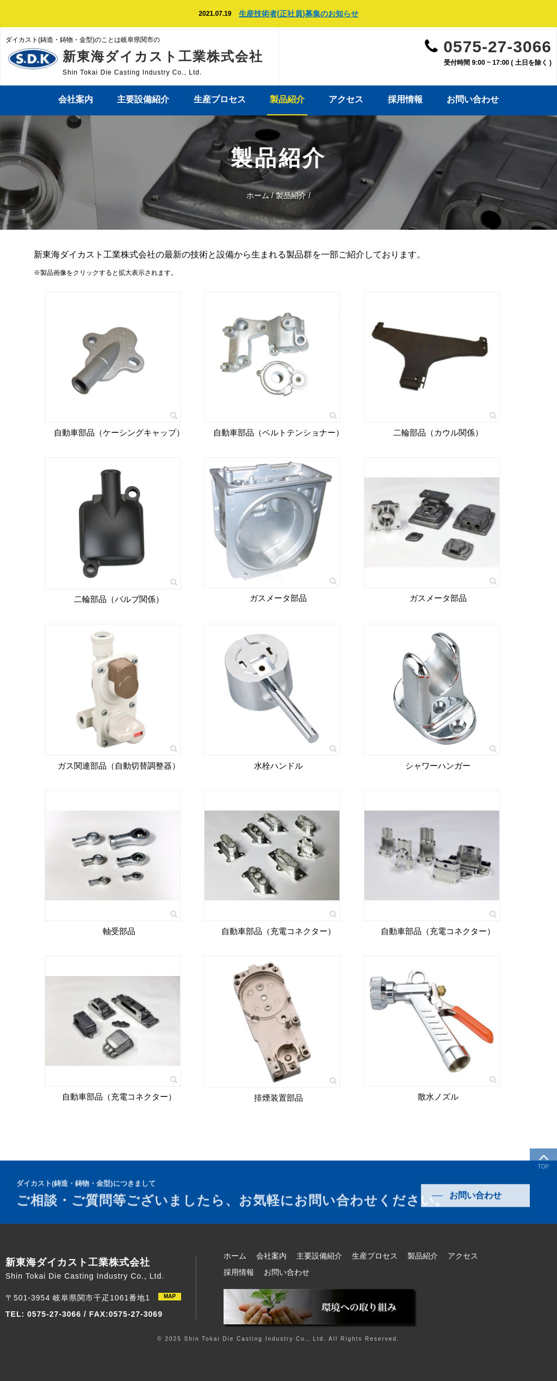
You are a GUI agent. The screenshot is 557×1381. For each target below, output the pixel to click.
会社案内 (75, 99)
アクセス (346, 99)
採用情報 (405, 99)
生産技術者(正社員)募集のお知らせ (298, 13)
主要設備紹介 (143, 99)
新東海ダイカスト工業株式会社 (163, 56)
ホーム (257, 195)
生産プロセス (220, 99)
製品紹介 (287, 99)
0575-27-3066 (497, 47)
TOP (543, 1163)
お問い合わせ (473, 99)
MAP (170, 1296)
